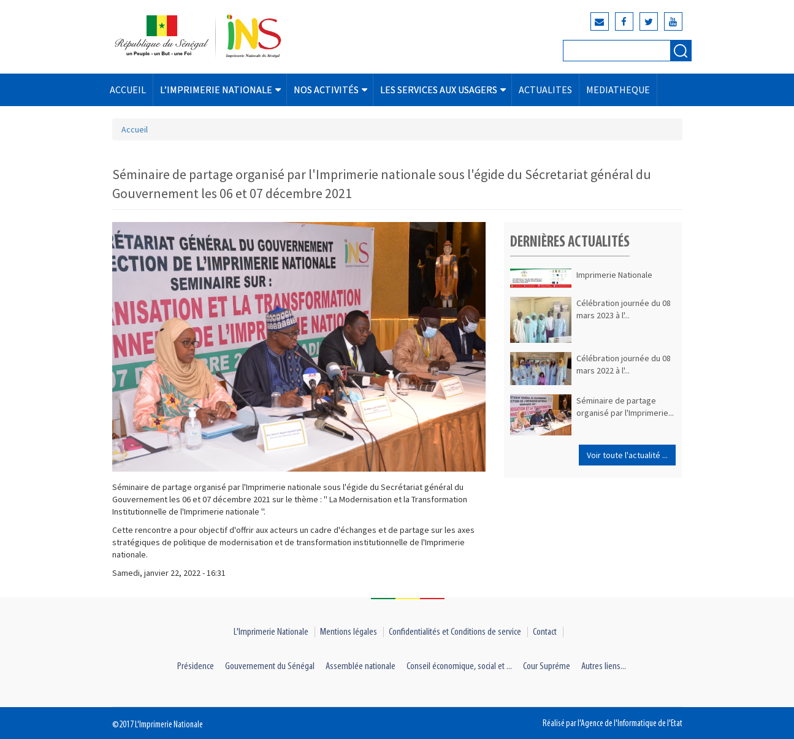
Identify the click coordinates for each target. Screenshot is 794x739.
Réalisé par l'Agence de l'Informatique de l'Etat (612, 724)
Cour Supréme (546, 666)
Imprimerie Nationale (614, 274)
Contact (545, 632)
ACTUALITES (545, 89)
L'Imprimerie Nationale (271, 632)
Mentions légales (348, 632)
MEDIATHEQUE (618, 89)
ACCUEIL (128, 89)
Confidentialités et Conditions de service (455, 632)
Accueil (134, 129)
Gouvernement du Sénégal (270, 666)
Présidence (195, 666)
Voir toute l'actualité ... (627, 455)
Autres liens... (603, 666)
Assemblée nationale (360, 666)
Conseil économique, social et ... (459, 666)
